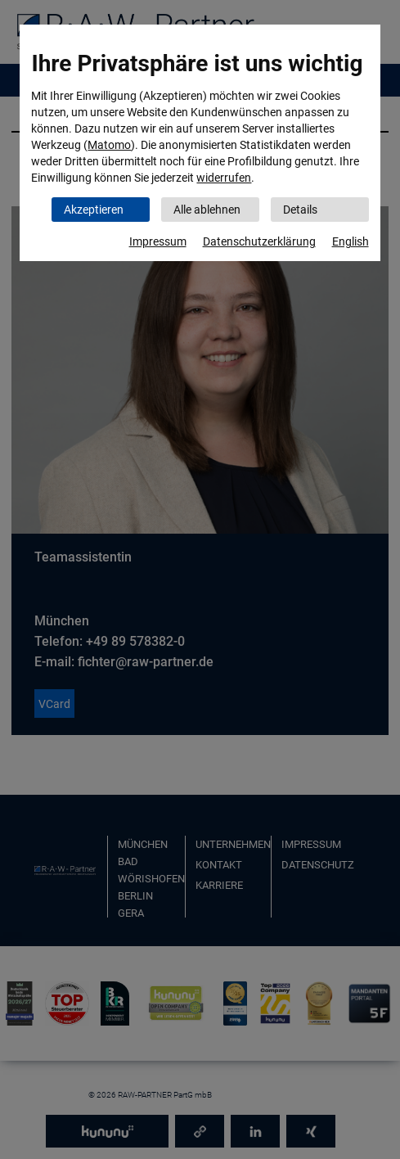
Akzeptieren (94, 209)
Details (300, 209)
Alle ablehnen (206, 209)
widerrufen (223, 177)
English (350, 241)
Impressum (158, 241)
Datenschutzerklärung (259, 241)
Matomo (109, 144)
